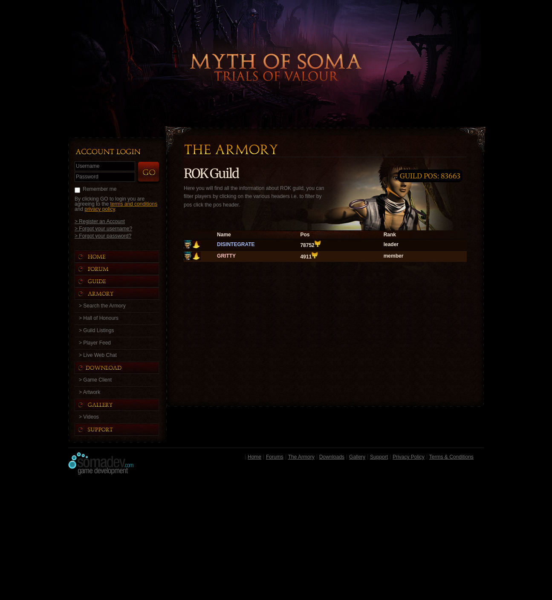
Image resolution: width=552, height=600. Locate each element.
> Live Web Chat (98, 355)
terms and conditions (133, 204)
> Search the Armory (102, 306)
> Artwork (89, 392)
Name (224, 235)
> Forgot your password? (103, 235)
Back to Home (276, 53)
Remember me (99, 189)
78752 (307, 245)
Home (254, 456)
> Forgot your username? (103, 228)
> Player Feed (95, 343)
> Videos (89, 417)
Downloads (331, 456)
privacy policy (99, 209)
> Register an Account (100, 221)
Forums (274, 456)
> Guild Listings (96, 330)
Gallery (357, 456)
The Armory (301, 456)
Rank (390, 235)
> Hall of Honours (98, 318)
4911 (306, 257)
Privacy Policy (409, 456)
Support (379, 456)
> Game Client (95, 380)
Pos (304, 235)
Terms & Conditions (451, 456)
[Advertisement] (276, 539)
